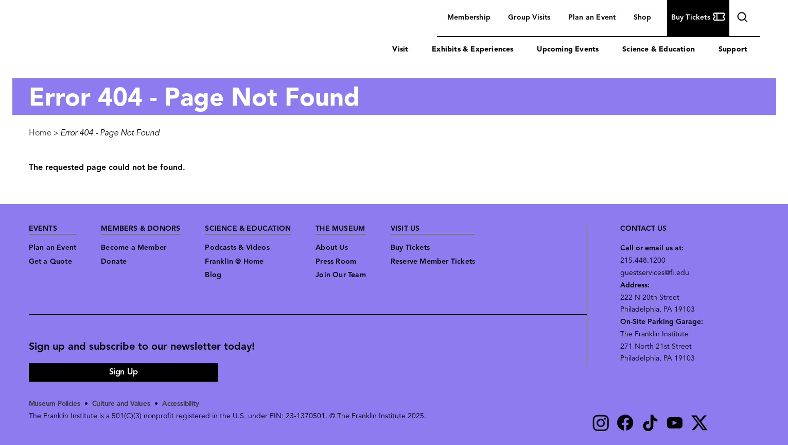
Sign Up (123, 372)
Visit (400, 50)
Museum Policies (56, 404)
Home (40, 133)
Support (733, 50)
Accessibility (189, 404)
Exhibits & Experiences (472, 50)
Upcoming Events (568, 50)
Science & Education (658, 50)
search (741, 19)
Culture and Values (125, 404)
